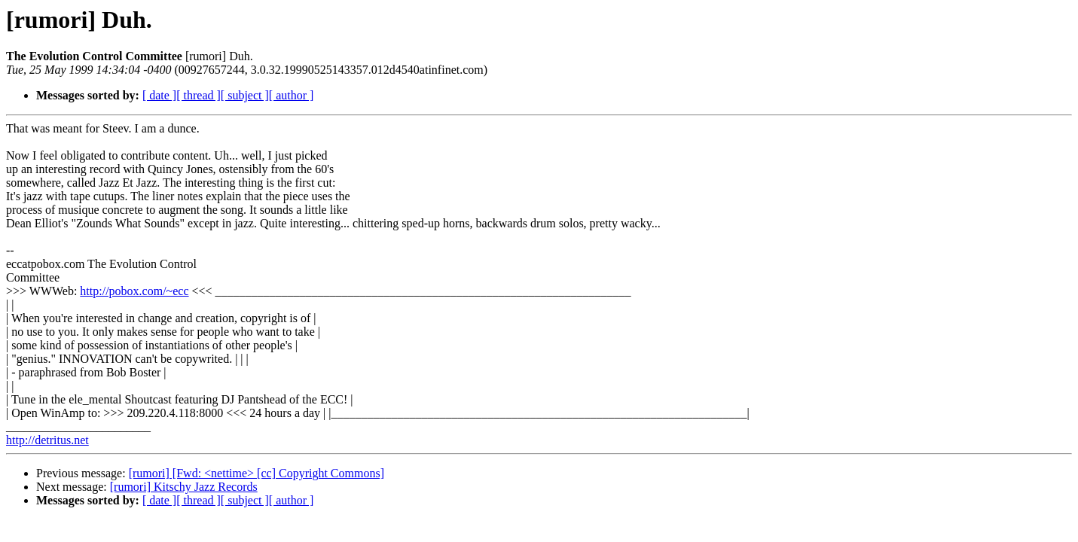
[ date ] (159, 95)
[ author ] (291, 95)
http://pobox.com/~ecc (134, 291)
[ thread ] (198, 95)
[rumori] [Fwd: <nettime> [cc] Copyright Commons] (256, 473)
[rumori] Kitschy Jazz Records (184, 486)
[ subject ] (245, 95)
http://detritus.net (47, 440)
